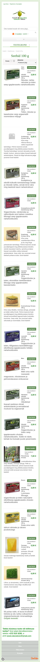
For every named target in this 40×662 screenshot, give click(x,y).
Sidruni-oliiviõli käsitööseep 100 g (25, 520)
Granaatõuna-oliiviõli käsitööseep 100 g (28, 209)
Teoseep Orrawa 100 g (25, 546)
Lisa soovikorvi (31, 70)
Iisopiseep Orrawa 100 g (25, 235)
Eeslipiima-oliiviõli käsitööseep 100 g (25, 175)
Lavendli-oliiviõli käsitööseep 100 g (25, 338)
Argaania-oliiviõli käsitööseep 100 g (25, 107)
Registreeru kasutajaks (16, 4)
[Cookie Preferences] (3, 659)
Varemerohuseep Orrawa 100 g (26, 579)
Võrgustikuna (14, 61)
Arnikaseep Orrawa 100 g (25, 137)
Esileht (4, 51)
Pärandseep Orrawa (25, 456)
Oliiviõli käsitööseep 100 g (25, 426)
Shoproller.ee (34, 658)
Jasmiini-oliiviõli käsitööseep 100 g (25, 273)
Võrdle (29, 72)
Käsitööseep (11, 51)
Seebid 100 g (19, 51)
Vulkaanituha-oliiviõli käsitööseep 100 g (28, 608)
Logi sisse (6, 4)
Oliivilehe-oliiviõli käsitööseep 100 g (25, 397)
